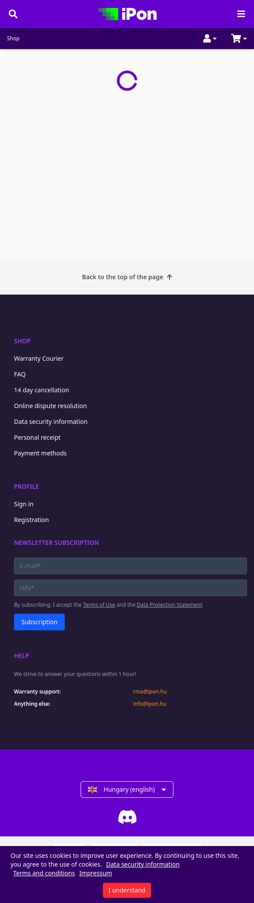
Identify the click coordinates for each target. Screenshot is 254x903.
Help (21, 655)
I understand (127, 890)
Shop (13, 38)
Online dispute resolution (50, 406)
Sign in (23, 504)
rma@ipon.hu (150, 691)
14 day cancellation (41, 390)
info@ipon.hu (149, 703)
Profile (26, 486)
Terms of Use (99, 604)
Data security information (51, 421)
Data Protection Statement (169, 604)
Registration (31, 519)
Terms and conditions (44, 873)
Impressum (95, 873)
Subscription (39, 622)
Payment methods (40, 453)
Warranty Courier (39, 358)
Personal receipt (37, 437)
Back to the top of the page (127, 277)
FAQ (20, 374)
